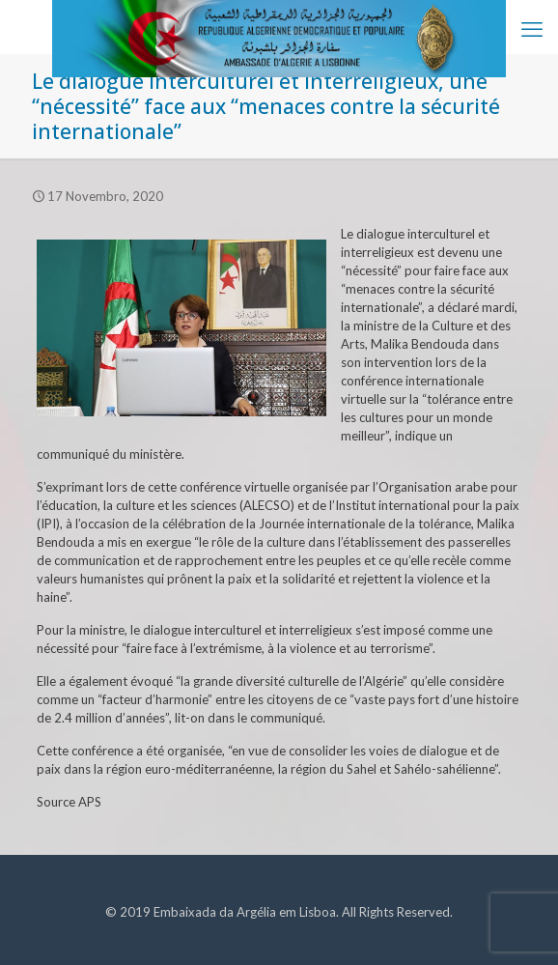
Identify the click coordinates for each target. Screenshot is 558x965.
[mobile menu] (532, 29)
